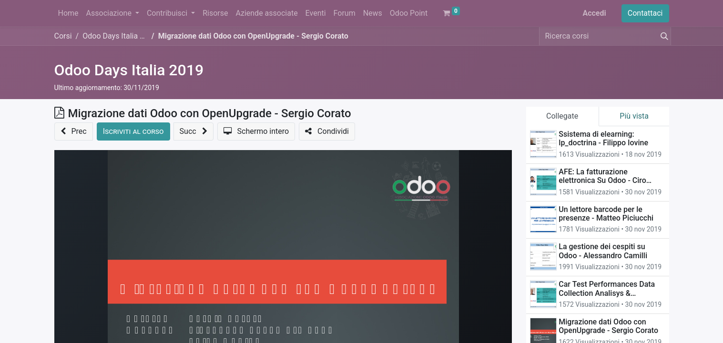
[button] (73, 131)
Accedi (594, 13)
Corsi (63, 35)
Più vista (634, 116)
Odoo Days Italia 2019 (129, 70)
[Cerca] (662, 36)
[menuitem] (68, 13)
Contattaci (645, 13)
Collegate (562, 116)
